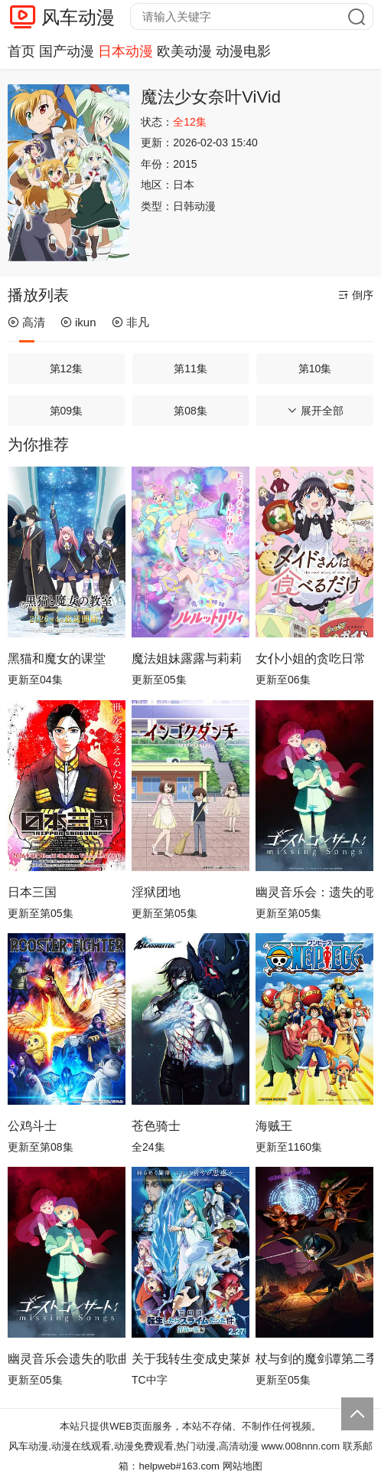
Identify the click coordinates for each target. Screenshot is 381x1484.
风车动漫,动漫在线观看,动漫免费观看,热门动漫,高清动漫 (133, 1446)
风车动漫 (78, 17)
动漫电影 (243, 51)
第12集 (66, 368)
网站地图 (242, 1466)
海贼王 (274, 1125)
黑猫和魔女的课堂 (57, 658)
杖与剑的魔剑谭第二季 (314, 1358)
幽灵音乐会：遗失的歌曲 (314, 892)
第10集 (315, 368)
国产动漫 (66, 51)
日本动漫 (125, 51)
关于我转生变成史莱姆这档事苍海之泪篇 (190, 1358)
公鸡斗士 (32, 1125)
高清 (26, 322)
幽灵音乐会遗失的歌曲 (66, 1358)
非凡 (130, 322)
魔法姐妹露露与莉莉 (187, 658)
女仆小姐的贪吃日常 (311, 658)
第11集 (190, 368)
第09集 (66, 411)
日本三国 (32, 892)
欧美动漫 (184, 51)
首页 (21, 51)
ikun (78, 322)
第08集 (190, 411)
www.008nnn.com (300, 1446)
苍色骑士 (156, 1125)
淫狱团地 (156, 892)
